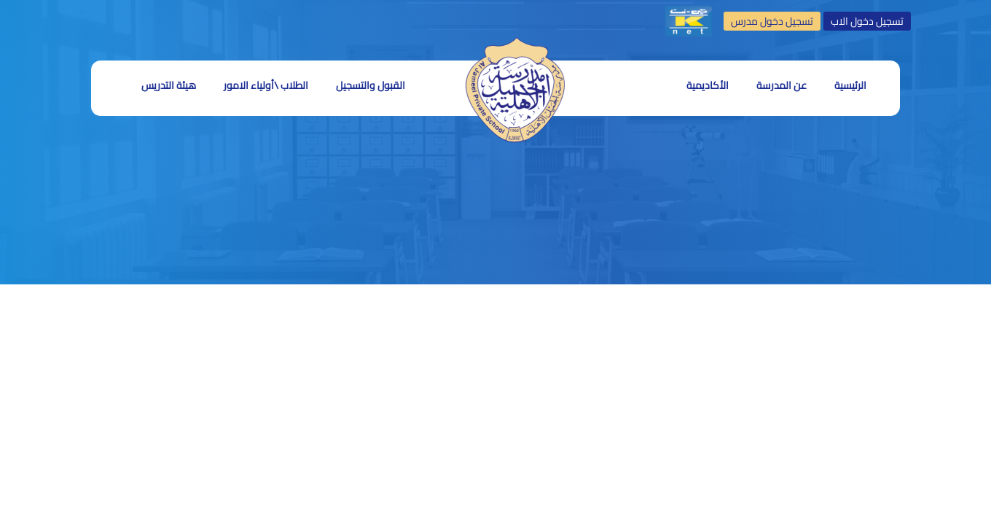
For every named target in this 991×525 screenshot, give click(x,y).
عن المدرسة (781, 85)
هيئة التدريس (168, 85)
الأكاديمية (707, 85)
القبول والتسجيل (370, 85)
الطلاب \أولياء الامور (266, 85)
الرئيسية (850, 85)
